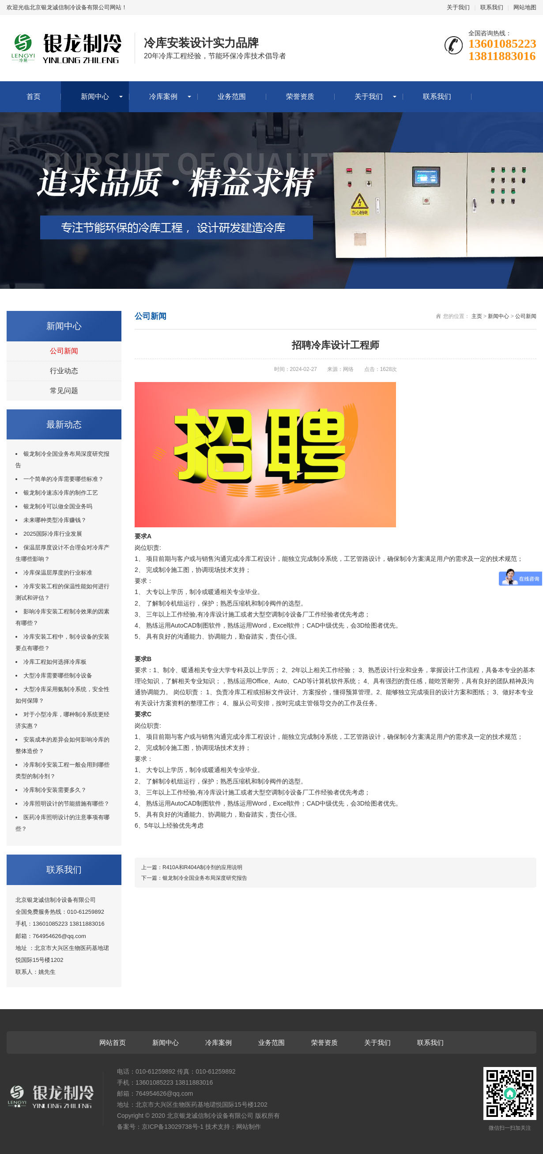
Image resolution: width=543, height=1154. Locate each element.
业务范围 (232, 96)
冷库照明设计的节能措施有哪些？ (66, 803)
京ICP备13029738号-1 (173, 1126)
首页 (33, 96)
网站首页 (112, 1042)
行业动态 (64, 371)
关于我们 (458, 7)
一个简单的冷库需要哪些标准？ (63, 479)
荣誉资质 (300, 96)
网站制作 (248, 1126)
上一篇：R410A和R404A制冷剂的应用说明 (191, 867)
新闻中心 (95, 96)
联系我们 (491, 7)
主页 (476, 316)
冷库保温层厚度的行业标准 (57, 572)
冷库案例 (163, 96)
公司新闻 (64, 351)
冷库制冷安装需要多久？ (55, 790)
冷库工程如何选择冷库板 (55, 661)
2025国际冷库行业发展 (52, 533)
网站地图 (524, 7)
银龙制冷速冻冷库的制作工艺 (60, 492)
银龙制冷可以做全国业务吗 (57, 506)
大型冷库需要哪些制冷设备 (57, 675)
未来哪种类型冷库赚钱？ (55, 520)
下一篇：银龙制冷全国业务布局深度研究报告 (194, 878)
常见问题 (64, 390)
